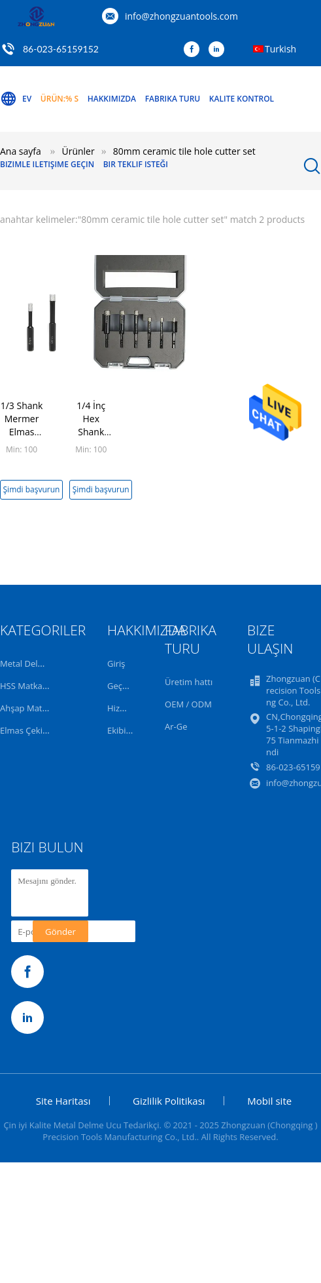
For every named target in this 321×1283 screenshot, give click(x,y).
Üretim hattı (188, 682)
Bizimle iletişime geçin (47, 164)
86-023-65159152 (61, 48)
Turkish (280, 49)
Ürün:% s (59, 98)
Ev (15, 99)
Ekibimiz (123, 730)
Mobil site (269, 1100)
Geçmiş (122, 686)
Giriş (116, 663)
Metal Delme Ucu (34, 663)
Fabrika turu (173, 98)
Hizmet (121, 708)
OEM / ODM (188, 704)
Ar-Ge (176, 726)
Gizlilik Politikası (169, 1100)
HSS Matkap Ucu (32, 686)
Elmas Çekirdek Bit (36, 730)
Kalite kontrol (241, 98)
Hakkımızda (112, 98)
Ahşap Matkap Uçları (41, 708)
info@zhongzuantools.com (181, 16)
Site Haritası (63, 1100)
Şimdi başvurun (31, 489)
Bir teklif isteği (135, 164)
